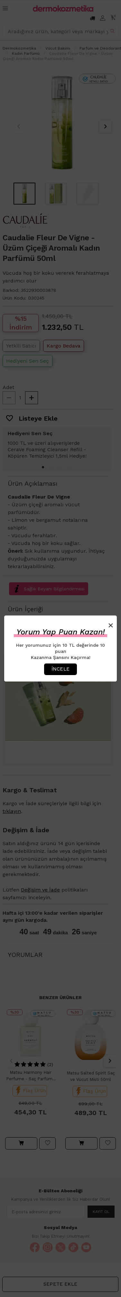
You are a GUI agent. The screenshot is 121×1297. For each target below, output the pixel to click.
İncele (60, 669)
